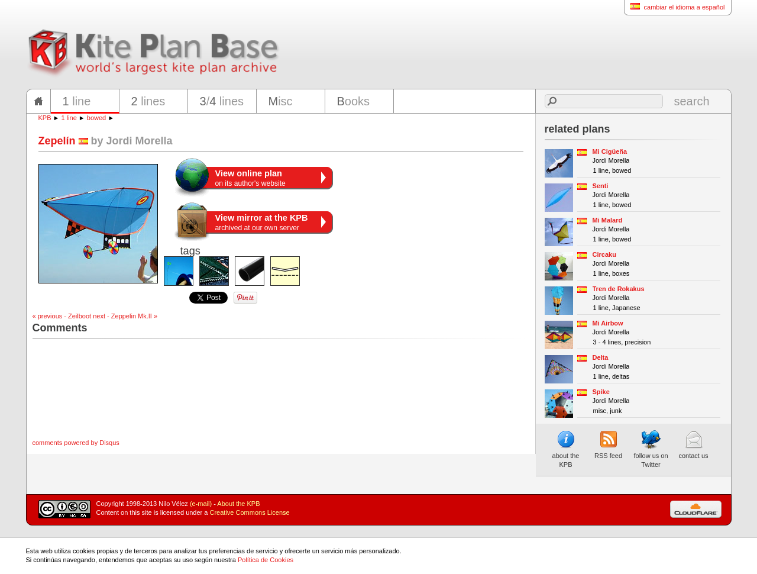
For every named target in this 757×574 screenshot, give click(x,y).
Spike (601, 391)
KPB (44, 117)
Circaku (604, 254)
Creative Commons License (250, 512)
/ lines (222, 101)
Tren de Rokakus (619, 288)
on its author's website (250, 178)
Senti (601, 185)
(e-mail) (201, 503)
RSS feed (608, 444)
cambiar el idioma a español (674, 7)
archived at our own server (261, 222)
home (38, 101)
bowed (96, 117)
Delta (601, 357)
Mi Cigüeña (610, 151)
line (77, 101)
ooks (353, 101)
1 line (69, 117)
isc (280, 101)
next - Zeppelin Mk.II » (125, 316)
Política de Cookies (265, 559)
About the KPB (238, 503)
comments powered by (76, 442)
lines (148, 101)
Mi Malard (608, 220)
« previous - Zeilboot (62, 316)
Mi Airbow (608, 323)
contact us (693, 444)
